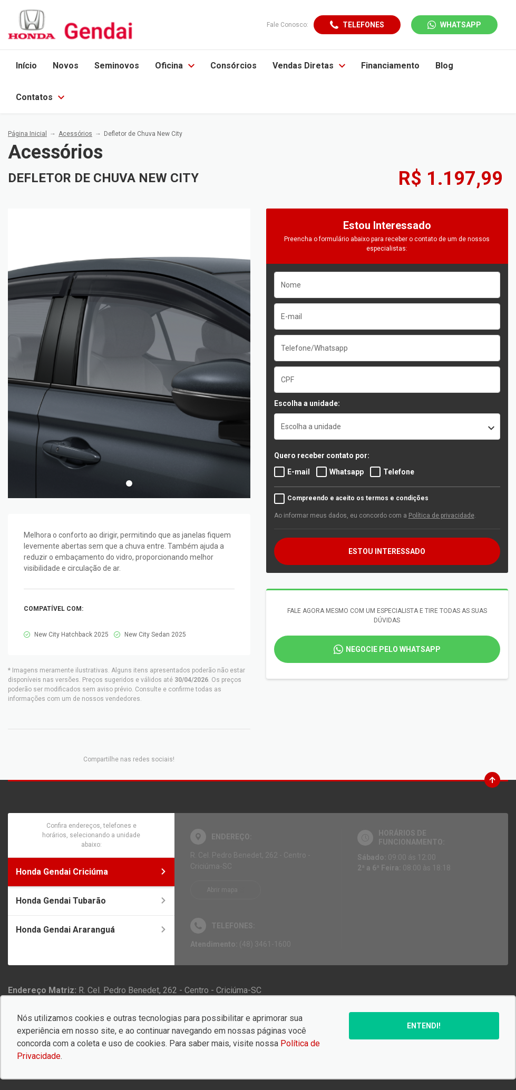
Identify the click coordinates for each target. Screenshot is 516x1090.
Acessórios (75, 133)
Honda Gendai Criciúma (91, 872)
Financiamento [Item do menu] (390, 66)
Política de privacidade (441, 515)
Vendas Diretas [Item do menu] (308, 66)
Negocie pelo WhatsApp (393, 649)
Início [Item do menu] (26, 66)
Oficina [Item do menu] (174, 66)
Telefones (363, 25)
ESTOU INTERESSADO (386, 551)
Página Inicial (27, 133)
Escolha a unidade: (307, 403)
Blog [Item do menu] (444, 66)
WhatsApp (460, 25)
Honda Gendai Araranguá (91, 930)
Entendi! (424, 1026)
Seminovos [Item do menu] (116, 66)
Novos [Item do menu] (66, 66)
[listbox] (387, 426)
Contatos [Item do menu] (40, 97)
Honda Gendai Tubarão (91, 901)
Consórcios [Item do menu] (233, 66)
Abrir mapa (222, 890)
